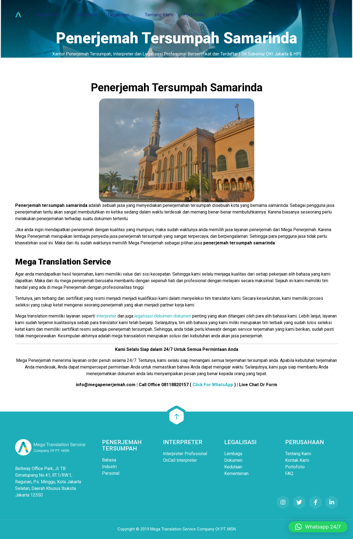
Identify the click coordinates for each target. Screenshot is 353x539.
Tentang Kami (159, 14)
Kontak (241, 14)
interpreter (106, 316)
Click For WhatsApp (212, 384)
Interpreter (87, 14)
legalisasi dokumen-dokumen (162, 316)
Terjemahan (47, 14)
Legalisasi (118, 14)
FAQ (219, 14)
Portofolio (194, 14)
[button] (317, 526)
